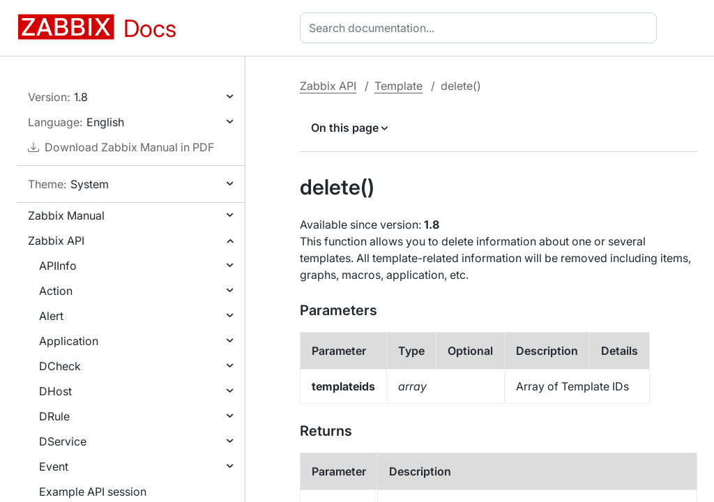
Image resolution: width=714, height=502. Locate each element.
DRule (54, 416)
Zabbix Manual (66, 215)
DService (62, 441)
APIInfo (58, 266)
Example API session (92, 492)
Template (398, 86)
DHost (55, 391)
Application (68, 341)
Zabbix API (56, 241)
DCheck (60, 366)
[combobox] (481, 28)
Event (53, 466)
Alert (51, 316)
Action (56, 291)
